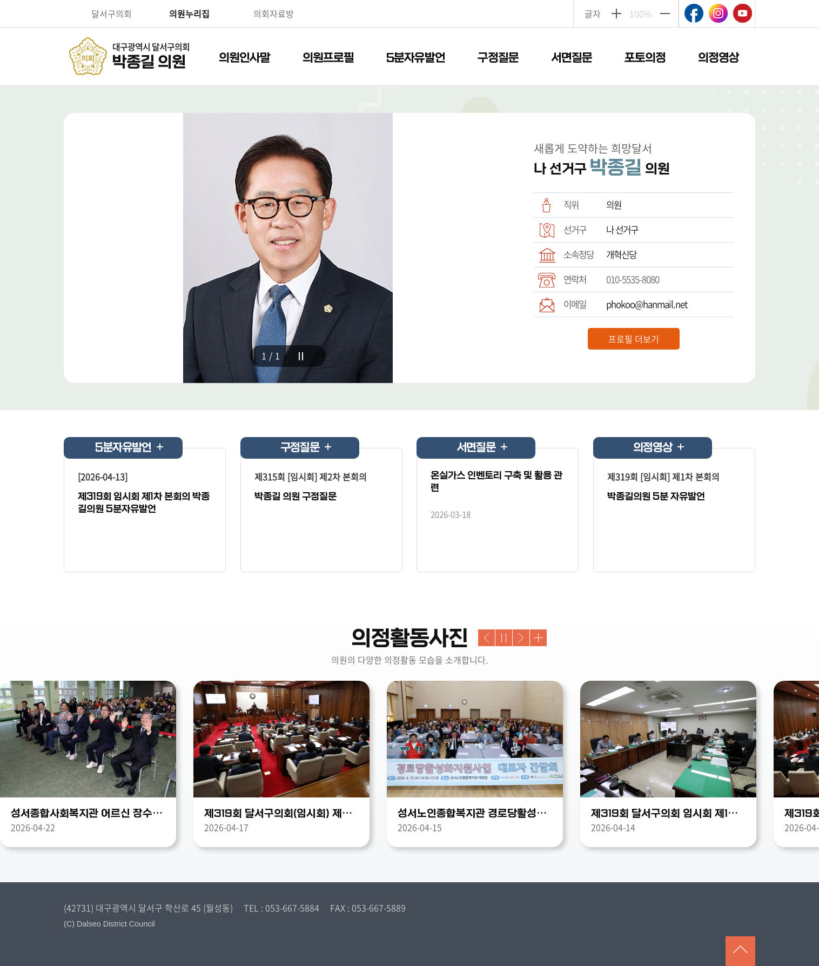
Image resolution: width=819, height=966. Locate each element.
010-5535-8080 (632, 279)
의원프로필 (328, 58)
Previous (486, 637)
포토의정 (645, 58)
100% (640, 13)
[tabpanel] (288, 248)
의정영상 (718, 58)
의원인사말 (244, 58)
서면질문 (571, 58)
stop (301, 356)
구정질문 (498, 58)
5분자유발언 (415, 58)
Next (521, 637)
